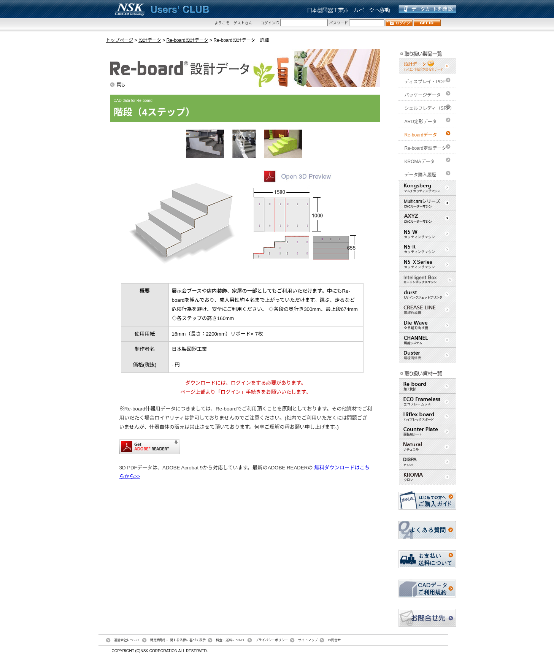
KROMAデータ (420, 161)
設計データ (149, 40)
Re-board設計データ (187, 40)
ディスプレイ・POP (425, 81)
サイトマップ (308, 640)
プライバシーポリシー (271, 640)
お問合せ (334, 640)
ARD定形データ (421, 121)
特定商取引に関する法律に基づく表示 (178, 640)
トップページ (119, 40)
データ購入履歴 (421, 174)
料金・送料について (230, 640)
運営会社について (127, 640)
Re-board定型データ (425, 148)
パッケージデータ (423, 95)
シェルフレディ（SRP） (430, 108)
